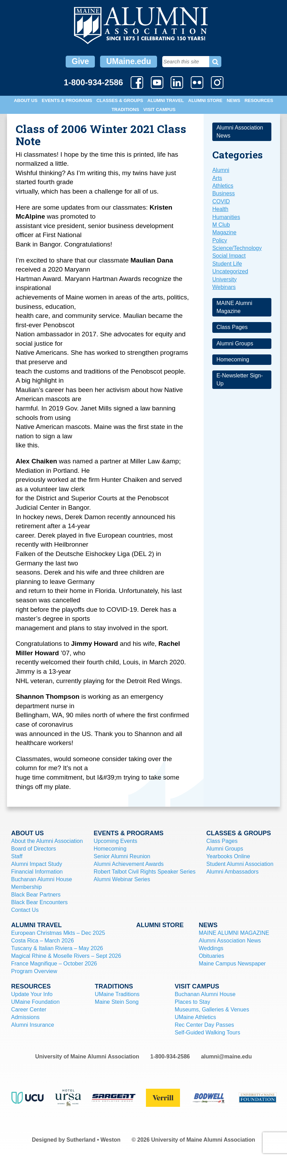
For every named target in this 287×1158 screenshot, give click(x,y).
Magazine (224, 232)
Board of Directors (33, 849)
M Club (221, 225)
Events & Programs (67, 100)
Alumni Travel (165, 100)
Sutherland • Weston (93, 1140)
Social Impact (229, 256)
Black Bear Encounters (39, 902)
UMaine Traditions (117, 994)
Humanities (226, 217)
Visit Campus (159, 109)
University (224, 279)
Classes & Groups (119, 100)
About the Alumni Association (47, 841)
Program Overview (34, 971)
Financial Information (37, 872)
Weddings (211, 948)
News (233, 100)
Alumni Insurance (32, 1025)
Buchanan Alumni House (41, 879)
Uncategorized (230, 271)
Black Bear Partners (35, 895)
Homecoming (232, 359)
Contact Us (25, 910)
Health (220, 209)
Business (223, 193)
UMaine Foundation (35, 1002)
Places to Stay (192, 1002)
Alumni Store (205, 100)
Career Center (28, 1009)
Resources (259, 100)
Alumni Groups (234, 343)
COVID (221, 201)
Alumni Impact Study (36, 864)
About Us (26, 100)
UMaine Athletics (195, 1017)
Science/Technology (237, 248)
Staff (17, 856)
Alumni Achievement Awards (129, 864)
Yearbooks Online (228, 856)
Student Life (227, 264)
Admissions (25, 1017)
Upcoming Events (115, 841)
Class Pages (232, 327)
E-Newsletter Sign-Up (239, 379)
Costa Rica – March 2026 (42, 941)
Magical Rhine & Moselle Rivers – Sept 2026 (66, 956)
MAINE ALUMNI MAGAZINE (234, 933)
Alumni (220, 170)
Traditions (125, 109)
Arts (217, 178)
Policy (219, 240)
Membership (26, 887)
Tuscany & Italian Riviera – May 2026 (57, 948)
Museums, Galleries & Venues (212, 1009)
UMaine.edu (128, 61)
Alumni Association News (239, 131)
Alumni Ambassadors (232, 872)
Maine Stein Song (117, 1002)
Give (80, 61)
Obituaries (211, 956)
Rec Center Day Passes (204, 1025)
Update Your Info (31, 994)
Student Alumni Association (239, 864)
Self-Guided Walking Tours (207, 1032)
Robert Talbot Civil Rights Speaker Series (145, 872)
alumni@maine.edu (226, 1056)
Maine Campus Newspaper (232, 964)
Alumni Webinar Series (122, 879)
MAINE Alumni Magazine (234, 307)
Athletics (222, 186)
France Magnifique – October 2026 (54, 964)
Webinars (224, 287)
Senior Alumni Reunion (122, 856)
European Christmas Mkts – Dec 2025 (58, 933)
